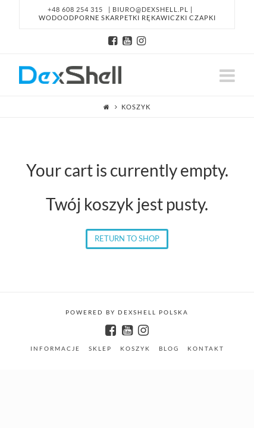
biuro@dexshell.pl (151, 9)
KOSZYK (135, 348)
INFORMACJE (55, 348)
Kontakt (205, 348)
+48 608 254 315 (75, 9)
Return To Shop (127, 238)
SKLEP (100, 348)
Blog (169, 348)
